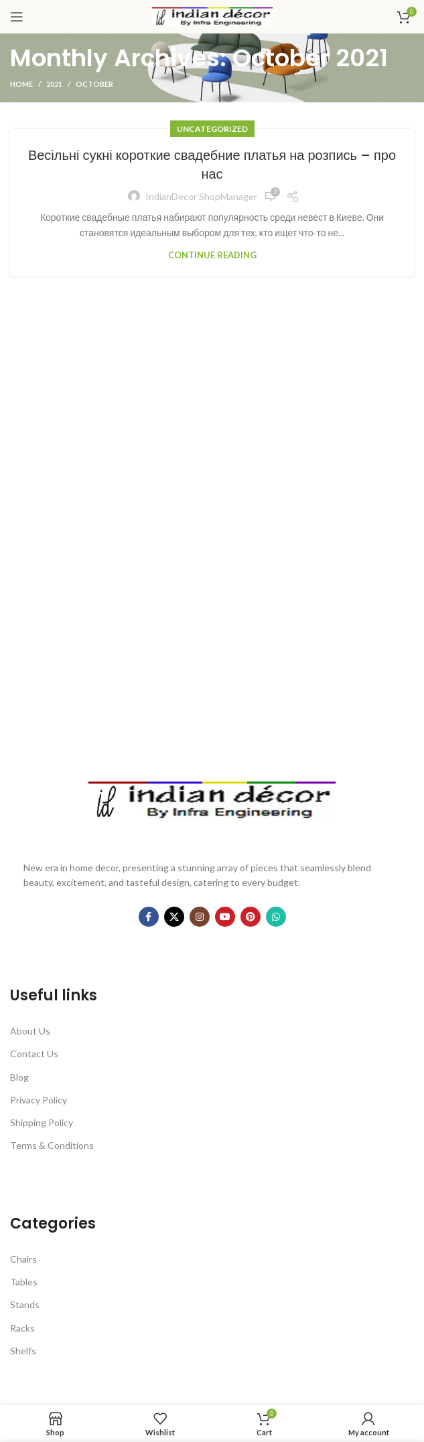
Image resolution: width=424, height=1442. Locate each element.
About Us (30, 1031)
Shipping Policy (41, 1122)
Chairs (23, 1259)
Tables (24, 1281)
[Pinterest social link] (250, 917)
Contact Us (34, 1053)
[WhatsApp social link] (276, 917)
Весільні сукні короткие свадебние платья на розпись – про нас (212, 164)
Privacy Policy (38, 1099)
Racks (22, 1328)
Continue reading (212, 255)
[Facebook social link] (149, 917)
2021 (54, 84)
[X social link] (174, 917)
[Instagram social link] (200, 917)
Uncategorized (212, 129)
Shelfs (23, 1350)
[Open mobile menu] (16, 16)
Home (21, 84)
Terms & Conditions (52, 1145)
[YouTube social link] (225, 917)
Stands (25, 1304)
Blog (19, 1077)
